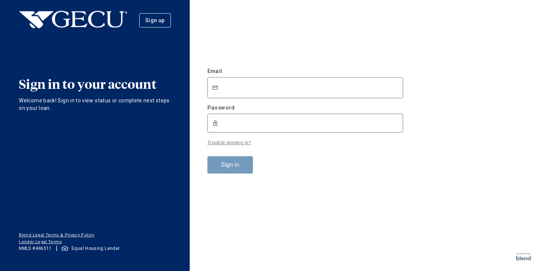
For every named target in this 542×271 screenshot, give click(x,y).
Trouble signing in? (229, 142)
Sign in (230, 164)
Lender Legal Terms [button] (40, 241)
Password (221, 107)
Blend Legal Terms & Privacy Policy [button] (56, 235)
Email (214, 71)
